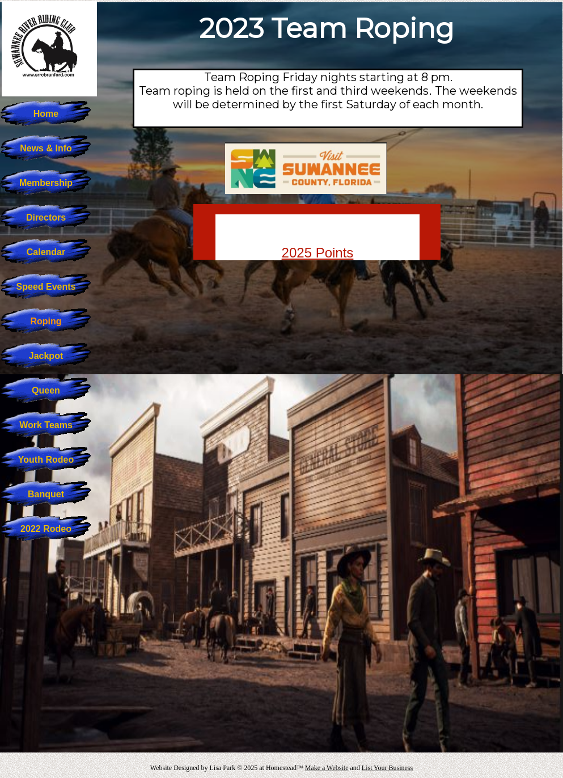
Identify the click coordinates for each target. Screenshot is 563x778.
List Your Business (387, 768)
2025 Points (318, 252)
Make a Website (327, 768)
